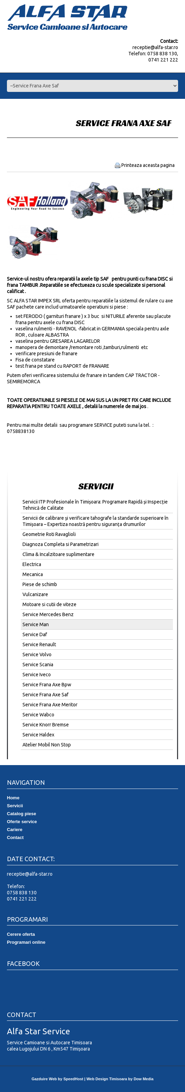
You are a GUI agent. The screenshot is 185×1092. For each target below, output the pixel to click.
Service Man (35, 624)
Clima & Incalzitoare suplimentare (58, 554)
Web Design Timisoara (106, 1079)
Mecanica (32, 574)
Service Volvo (37, 654)
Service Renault (39, 644)
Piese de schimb (39, 584)
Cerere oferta (21, 934)
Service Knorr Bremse (45, 724)
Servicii (15, 805)
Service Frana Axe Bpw (46, 684)
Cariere (14, 829)
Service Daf (34, 634)
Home (13, 797)
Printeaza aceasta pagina (148, 165)
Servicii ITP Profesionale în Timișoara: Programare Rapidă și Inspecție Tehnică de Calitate (95, 505)
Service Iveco (36, 674)
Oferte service (22, 821)
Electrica (31, 564)
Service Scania (37, 664)
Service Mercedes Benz (48, 614)
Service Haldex (38, 734)
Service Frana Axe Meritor (49, 704)
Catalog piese (21, 813)
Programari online (26, 942)
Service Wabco (38, 714)
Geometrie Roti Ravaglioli (49, 534)
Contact (15, 837)
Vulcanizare (35, 594)
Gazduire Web (44, 1079)
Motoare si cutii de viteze (49, 604)
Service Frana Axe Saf (45, 694)
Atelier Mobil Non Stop (46, 744)
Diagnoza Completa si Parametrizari (60, 544)
